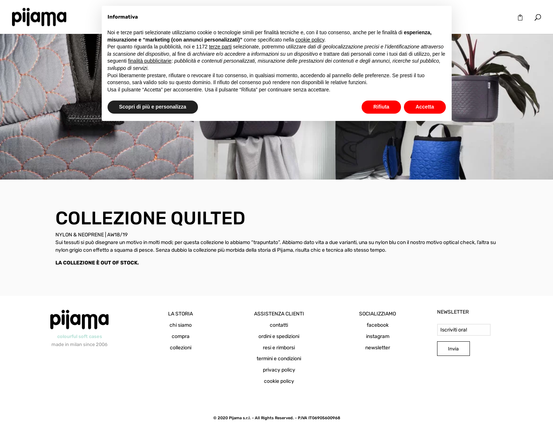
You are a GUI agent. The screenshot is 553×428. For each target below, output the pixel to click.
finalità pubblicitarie (149, 61)
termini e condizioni (279, 359)
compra (181, 336)
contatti (279, 325)
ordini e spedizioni (278, 336)
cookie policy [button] (309, 40)
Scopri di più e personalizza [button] (152, 107)
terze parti (220, 47)
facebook (378, 325)
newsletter (377, 348)
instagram (377, 336)
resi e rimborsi (279, 348)
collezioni (180, 348)
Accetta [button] (425, 107)
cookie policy (279, 381)
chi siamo (181, 325)
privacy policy (279, 370)
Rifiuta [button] (381, 107)
